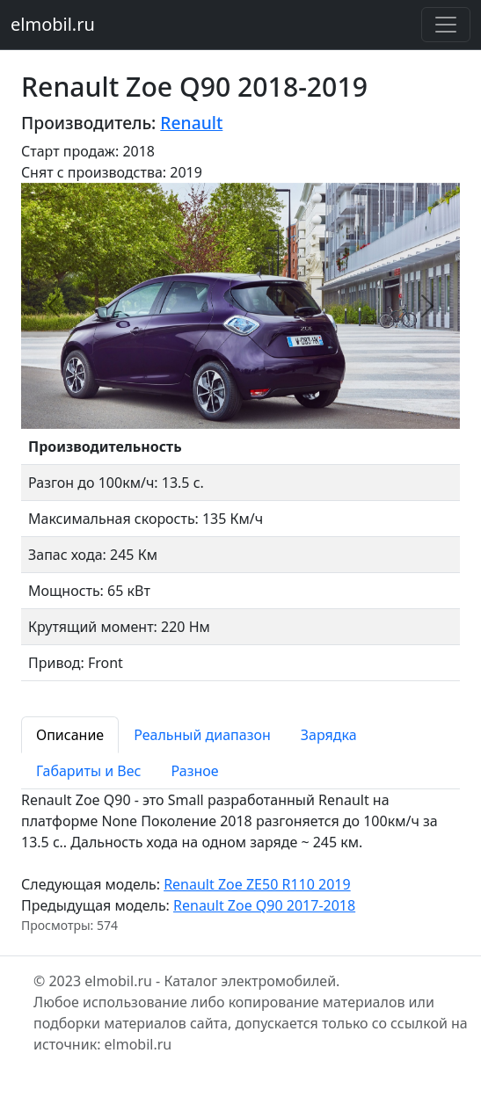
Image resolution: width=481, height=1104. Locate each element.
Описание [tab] (70, 734)
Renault (191, 122)
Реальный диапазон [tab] (202, 734)
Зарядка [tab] (329, 734)
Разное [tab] (194, 771)
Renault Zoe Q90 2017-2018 (264, 905)
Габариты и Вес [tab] (88, 771)
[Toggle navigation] (445, 24)
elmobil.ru (53, 24)
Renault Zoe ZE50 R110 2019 (257, 884)
